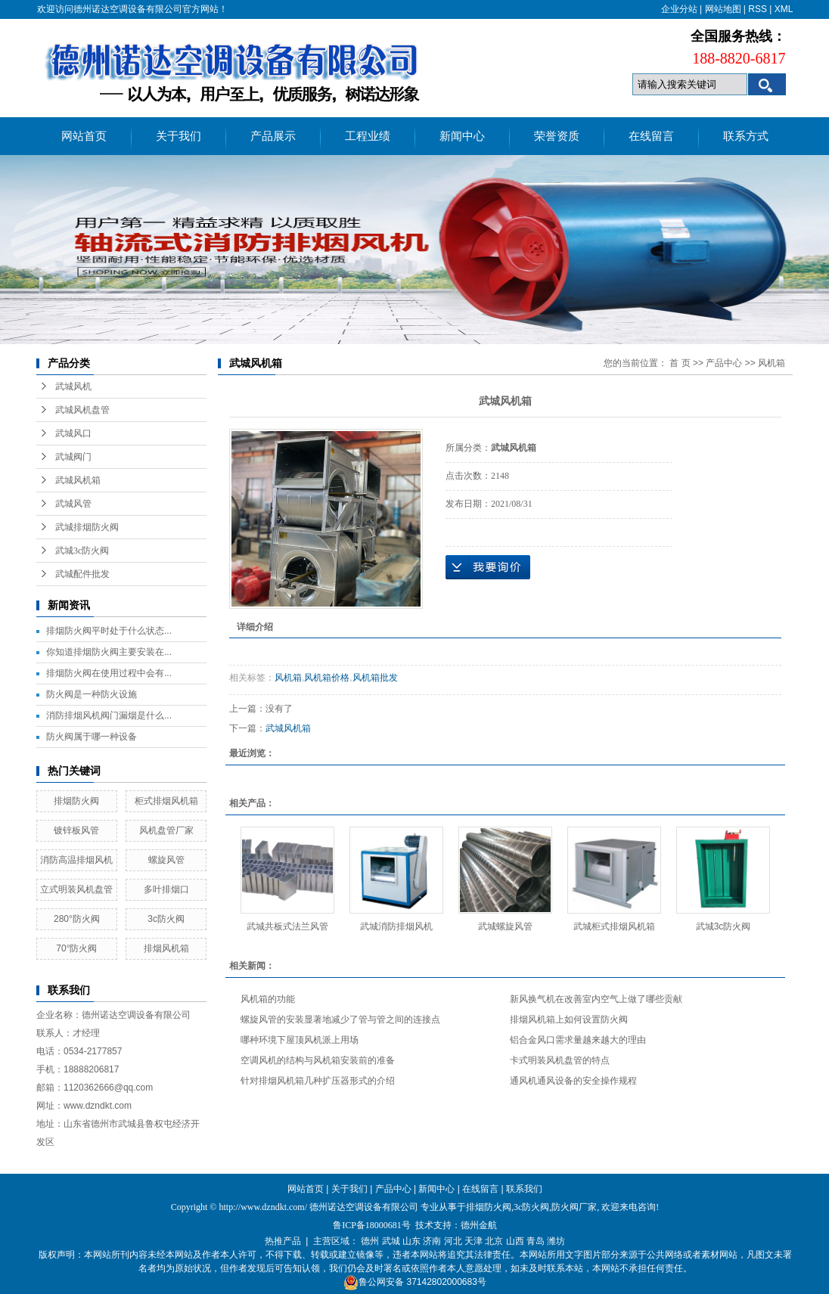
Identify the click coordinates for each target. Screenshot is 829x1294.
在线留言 (651, 136)
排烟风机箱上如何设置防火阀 (569, 1019)
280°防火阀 (77, 919)
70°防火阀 (76, 948)
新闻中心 (462, 136)
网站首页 (84, 136)
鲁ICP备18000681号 (372, 1225)
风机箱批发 (375, 677)
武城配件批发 (82, 574)
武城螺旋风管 (505, 926)
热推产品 (283, 1241)
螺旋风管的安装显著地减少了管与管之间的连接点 (340, 1019)
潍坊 (556, 1241)
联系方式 (745, 136)
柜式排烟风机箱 (166, 801)
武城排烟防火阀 (87, 527)
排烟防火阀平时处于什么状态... (109, 630)
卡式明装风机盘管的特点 (560, 1060)
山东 (411, 1241)
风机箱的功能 (268, 999)
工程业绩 (367, 136)
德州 (370, 1241)
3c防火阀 (166, 919)
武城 (391, 1241)
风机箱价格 (326, 677)
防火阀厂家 (574, 1207)
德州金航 (479, 1225)
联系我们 (524, 1189)
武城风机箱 (78, 480)
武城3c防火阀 (82, 550)
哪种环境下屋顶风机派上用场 (300, 1040)
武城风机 (73, 386)
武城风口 (73, 433)
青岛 (535, 1241)
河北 (453, 1241)
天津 (473, 1241)
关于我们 (178, 136)
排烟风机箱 (166, 948)
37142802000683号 (446, 1282)
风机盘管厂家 (166, 830)
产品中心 (724, 363)
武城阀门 (73, 457)
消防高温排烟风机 (76, 860)
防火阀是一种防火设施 (91, 694)
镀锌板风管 (76, 830)
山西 (515, 1241)
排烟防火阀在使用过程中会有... (109, 673)
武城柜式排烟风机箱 (614, 926)
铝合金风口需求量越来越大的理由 (578, 1040)
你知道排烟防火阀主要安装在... (109, 652)
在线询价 (488, 567)
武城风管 (73, 503)
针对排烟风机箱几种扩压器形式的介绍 (318, 1080)
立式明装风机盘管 (76, 889)
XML (784, 9)
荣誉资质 (556, 136)
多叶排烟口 (166, 889)
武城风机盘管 (82, 410)
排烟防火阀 (76, 801)
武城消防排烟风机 (396, 926)
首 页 (679, 363)
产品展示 (273, 136)
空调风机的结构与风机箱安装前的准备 (318, 1060)
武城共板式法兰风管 (287, 926)
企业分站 (679, 9)
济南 (432, 1241)
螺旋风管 (166, 860)
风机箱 (771, 363)
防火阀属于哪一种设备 (91, 736)
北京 (494, 1241)
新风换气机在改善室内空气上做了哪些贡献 (596, 999)
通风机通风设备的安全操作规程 (573, 1080)
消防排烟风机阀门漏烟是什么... (109, 715)
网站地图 (723, 9)
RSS (757, 9)
